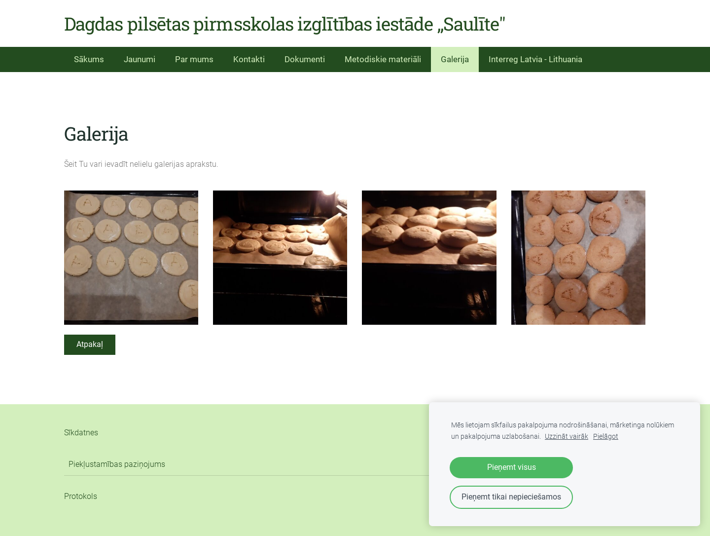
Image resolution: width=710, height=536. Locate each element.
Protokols (80, 496)
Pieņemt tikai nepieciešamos (511, 496)
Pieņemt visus (511, 467)
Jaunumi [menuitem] (139, 59)
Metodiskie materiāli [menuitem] (383, 59)
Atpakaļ (89, 344)
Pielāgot (605, 436)
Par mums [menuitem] (194, 59)
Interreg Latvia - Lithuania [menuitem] (535, 59)
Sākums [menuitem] (89, 59)
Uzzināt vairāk (566, 436)
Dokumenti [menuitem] (304, 59)
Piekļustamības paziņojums (117, 464)
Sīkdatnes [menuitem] (81, 432)
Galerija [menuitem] (455, 59)
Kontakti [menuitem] (249, 59)
